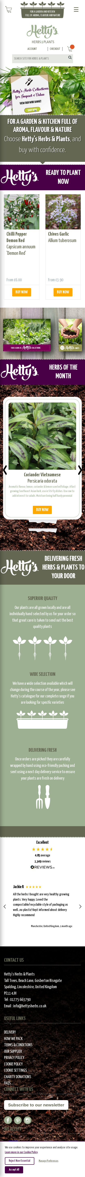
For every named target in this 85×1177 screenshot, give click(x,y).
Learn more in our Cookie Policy (21, 1152)
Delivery (10, 1032)
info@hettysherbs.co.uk (29, 1006)
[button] (5, 906)
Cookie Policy (13, 1064)
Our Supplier (13, 1052)
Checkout (55, 48)
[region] (42, 907)
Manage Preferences (48, 1161)
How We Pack (13, 1039)
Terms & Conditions (18, 1045)
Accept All (14, 1169)
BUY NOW (21, 292)
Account (32, 48)
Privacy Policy (14, 1058)
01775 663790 (20, 1000)
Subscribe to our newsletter (36, 1105)
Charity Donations (17, 1077)
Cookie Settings (15, 1070)
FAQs (7, 1083)
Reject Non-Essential (19, 1160)
